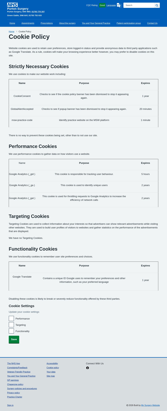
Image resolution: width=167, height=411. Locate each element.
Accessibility (52, 363)
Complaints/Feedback (17, 368)
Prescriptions (47, 23)
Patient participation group (129, 23)
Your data (51, 372)
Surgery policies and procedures (22, 388)
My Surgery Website (150, 405)
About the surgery (67, 23)
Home (12, 23)
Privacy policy (13, 393)
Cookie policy (53, 368)
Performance (23, 318)
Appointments (28, 23)
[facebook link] (87, 368)
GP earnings (13, 380)
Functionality (22, 331)
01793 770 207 (38, 12)
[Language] (114, 5)
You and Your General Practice (96, 23)
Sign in (10, 405)
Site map (51, 376)
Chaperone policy (15, 384)
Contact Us (152, 23)
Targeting (21, 325)
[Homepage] (46, 6)
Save (14, 339)
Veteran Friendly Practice (18, 372)
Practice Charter (14, 397)
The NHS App (13, 363)
